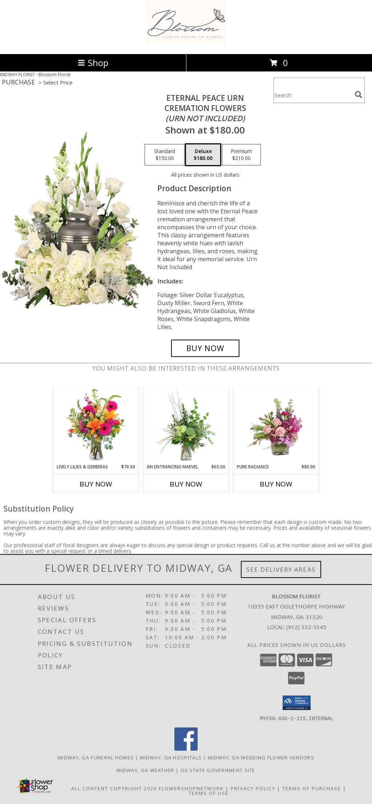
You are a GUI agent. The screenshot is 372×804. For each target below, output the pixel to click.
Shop (93, 63)
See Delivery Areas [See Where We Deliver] (281, 569)
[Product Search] (313, 95)
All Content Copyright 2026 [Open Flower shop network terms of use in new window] (114, 788)
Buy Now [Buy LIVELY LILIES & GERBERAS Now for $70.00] (96, 484)
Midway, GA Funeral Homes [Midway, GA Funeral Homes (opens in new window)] (96, 757)
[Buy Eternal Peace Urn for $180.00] (205, 348)
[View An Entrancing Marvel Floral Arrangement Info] (186, 425)
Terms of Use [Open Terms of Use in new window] (209, 792)
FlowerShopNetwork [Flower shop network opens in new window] (191, 788)
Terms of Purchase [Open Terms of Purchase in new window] (311, 788)
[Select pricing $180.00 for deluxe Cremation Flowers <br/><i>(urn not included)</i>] (203, 154)
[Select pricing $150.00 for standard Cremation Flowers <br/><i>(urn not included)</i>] (164, 154)
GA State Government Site (218, 770)
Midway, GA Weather (145, 770)
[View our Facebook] (186, 748)
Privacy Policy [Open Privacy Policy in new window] (253, 788)
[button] (297, 703)
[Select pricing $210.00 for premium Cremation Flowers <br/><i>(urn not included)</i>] (241, 154)
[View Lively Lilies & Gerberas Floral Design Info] (96, 425)
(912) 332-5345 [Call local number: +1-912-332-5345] (306, 627)
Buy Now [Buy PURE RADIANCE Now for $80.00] (276, 484)
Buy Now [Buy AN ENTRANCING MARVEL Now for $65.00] (186, 484)
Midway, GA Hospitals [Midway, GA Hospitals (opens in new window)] (171, 757)
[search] (358, 95)
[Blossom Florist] (186, 43)
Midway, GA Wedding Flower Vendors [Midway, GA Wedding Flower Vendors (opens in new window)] (261, 757)
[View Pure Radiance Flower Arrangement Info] (276, 425)
